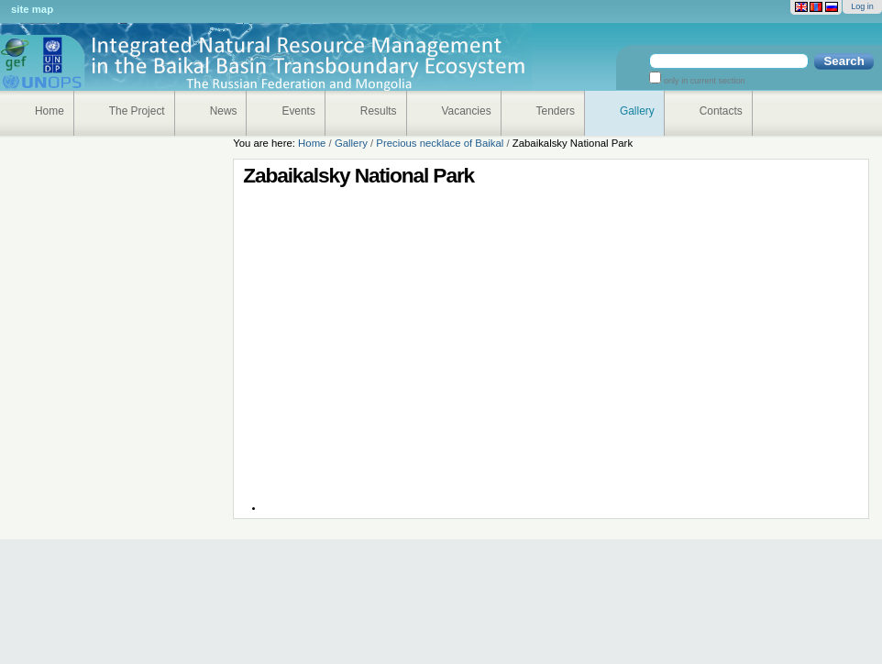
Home (49, 111)
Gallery (637, 111)
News (223, 111)
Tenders (555, 111)
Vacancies (466, 111)
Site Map (32, 9)
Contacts (721, 111)
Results (378, 111)
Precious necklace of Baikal (439, 143)
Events (297, 111)
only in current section (702, 80)
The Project (137, 111)
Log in (862, 6)
